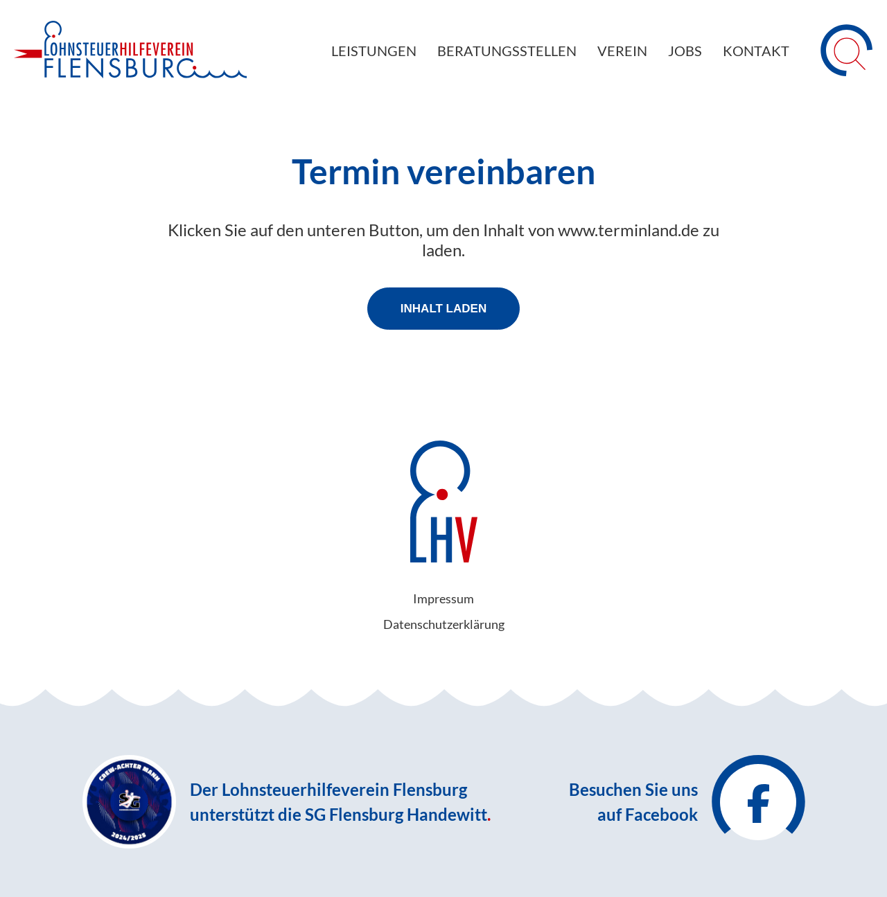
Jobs (685, 50)
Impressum (443, 598)
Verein (622, 50)
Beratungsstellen (507, 50)
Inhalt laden (443, 308)
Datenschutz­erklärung (443, 624)
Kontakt (756, 50)
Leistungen (373, 50)
